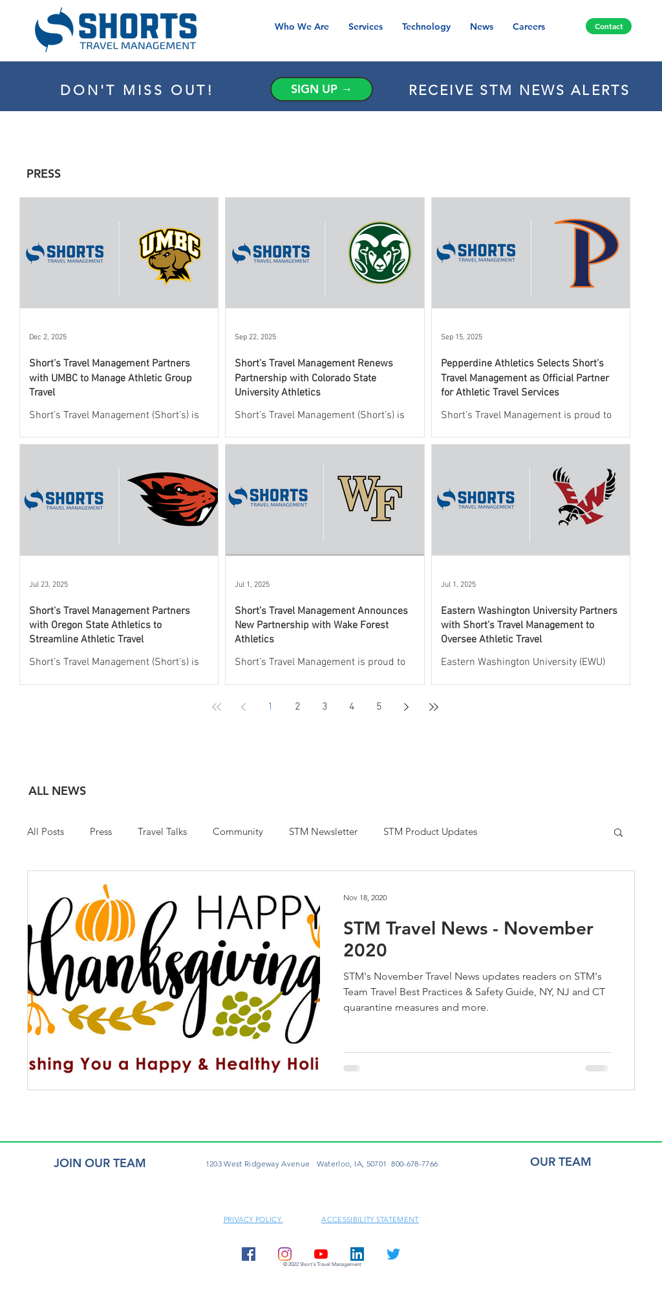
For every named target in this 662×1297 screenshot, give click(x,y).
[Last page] (433, 707)
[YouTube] (321, 1254)
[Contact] (609, 26)
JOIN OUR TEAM (100, 1162)
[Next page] (406, 707)
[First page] (216, 707)
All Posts (45, 831)
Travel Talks (162, 831)
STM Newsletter (323, 831)
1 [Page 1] (270, 707)
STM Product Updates (430, 831)
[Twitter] (393, 1254)
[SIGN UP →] (321, 89)
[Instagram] (285, 1254)
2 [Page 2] (298, 707)
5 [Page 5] (379, 707)
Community (238, 831)
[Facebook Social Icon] (248, 1254)
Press (101, 831)
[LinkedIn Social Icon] (357, 1254)
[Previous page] (243, 707)
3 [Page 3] (325, 707)
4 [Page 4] (352, 707)
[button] (618, 833)
